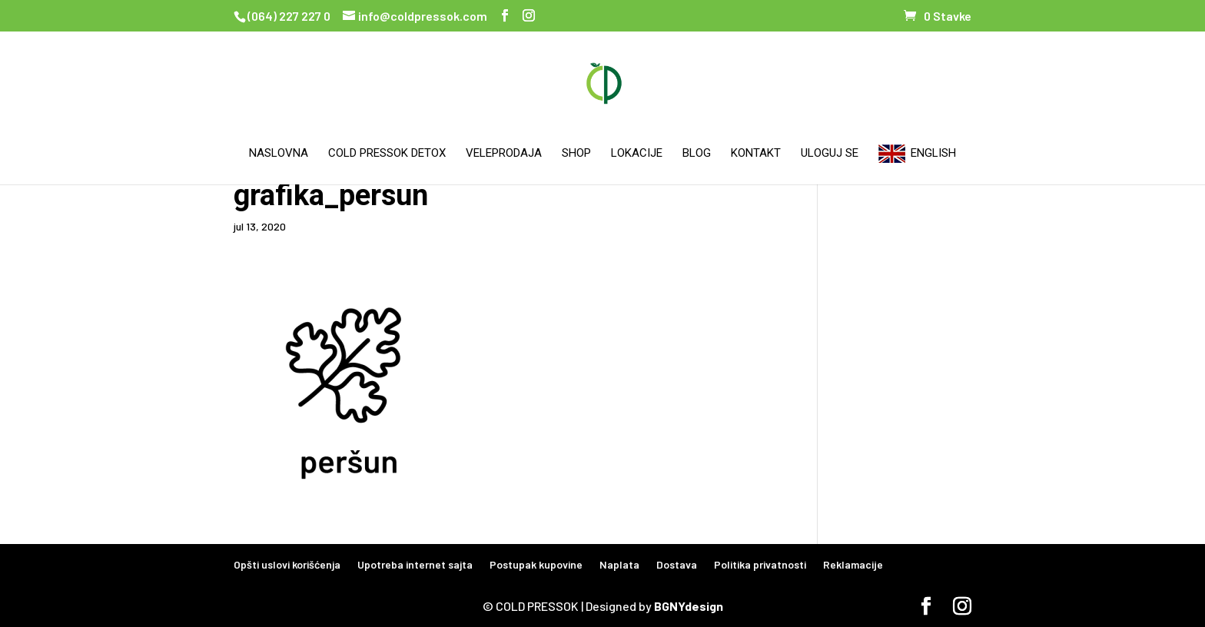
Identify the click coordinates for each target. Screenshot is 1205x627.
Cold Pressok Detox (387, 154)
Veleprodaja (504, 154)
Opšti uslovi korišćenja (287, 564)
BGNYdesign (688, 606)
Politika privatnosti (760, 564)
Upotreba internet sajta (415, 564)
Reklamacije (853, 564)
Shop (576, 154)
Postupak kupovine (536, 564)
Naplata (619, 564)
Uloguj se (829, 154)
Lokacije (636, 154)
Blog (696, 154)
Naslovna (278, 154)
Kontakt (756, 154)
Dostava (676, 564)
